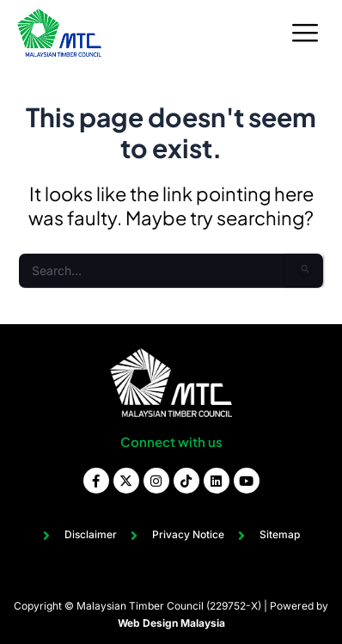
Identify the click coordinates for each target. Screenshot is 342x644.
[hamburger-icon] (305, 33)
